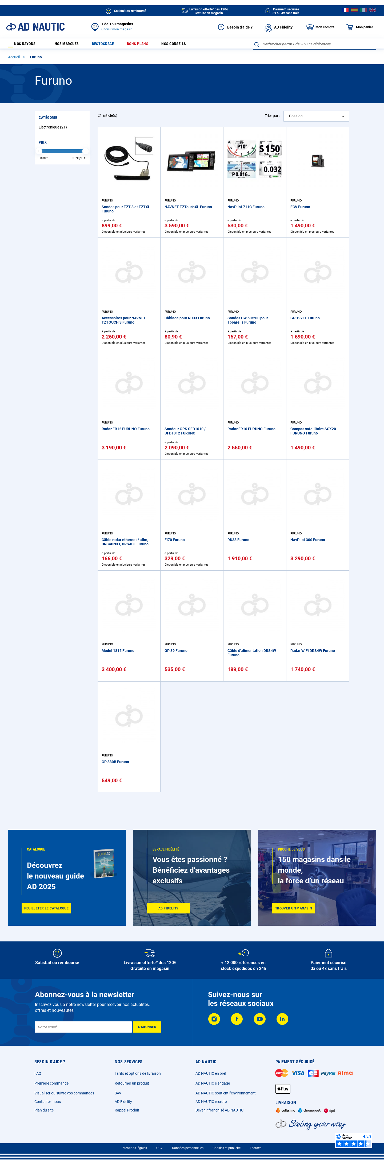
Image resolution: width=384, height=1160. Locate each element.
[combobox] (314, 44)
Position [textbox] (296, 118)
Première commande (51, 1083)
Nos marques (69, 45)
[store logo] (35, 27)
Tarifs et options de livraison (138, 1073)
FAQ (37, 1073)
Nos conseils (186, 45)
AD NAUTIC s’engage (212, 1083)
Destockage (108, 45)
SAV (118, 1093)
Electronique (53, 129)
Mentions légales (135, 1148)
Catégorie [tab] (48, 120)
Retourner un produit (132, 1083)
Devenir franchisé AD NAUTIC (219, 1110)
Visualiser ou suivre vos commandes (64, 1093)
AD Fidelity (123, 1101)
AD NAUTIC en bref (210, 1073)
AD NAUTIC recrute (211, 1101)
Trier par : (272, 118)
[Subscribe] (147, 1027)
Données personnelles (187, 1148)
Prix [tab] (43, 145)
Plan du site (44, 1110)
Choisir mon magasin (117, 29)
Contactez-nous (47, 1101)
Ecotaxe (255, 1148)
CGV (159, 1148)
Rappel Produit (127, 1110)
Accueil (14, 59)
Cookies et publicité (227, 1148)
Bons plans (146, 45)
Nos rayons (24, 45)
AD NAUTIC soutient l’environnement (225, 1093)
